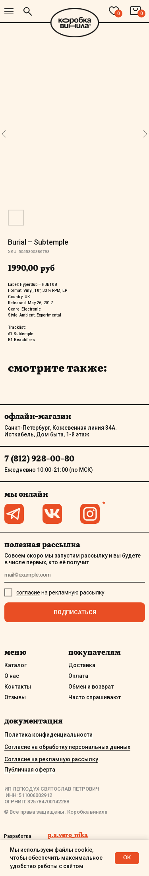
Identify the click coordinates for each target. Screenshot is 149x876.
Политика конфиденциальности (48, 734)
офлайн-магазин (37, 416)
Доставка (81, 665)
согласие (28, 592)
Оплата (78, 676)
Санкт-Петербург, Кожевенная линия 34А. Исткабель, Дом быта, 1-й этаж (60, 431)
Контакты (17, 686)
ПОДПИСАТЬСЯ (75, 612)
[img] (9, 11)
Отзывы (15, 697)
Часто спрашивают (94, 697)
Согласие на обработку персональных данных (67, 747)
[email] (74, 576)
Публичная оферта (29, 769)
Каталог (15, 665)
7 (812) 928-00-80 (39, 458)
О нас (11, 676)
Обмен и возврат (91, 686)
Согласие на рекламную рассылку (51, 759)
